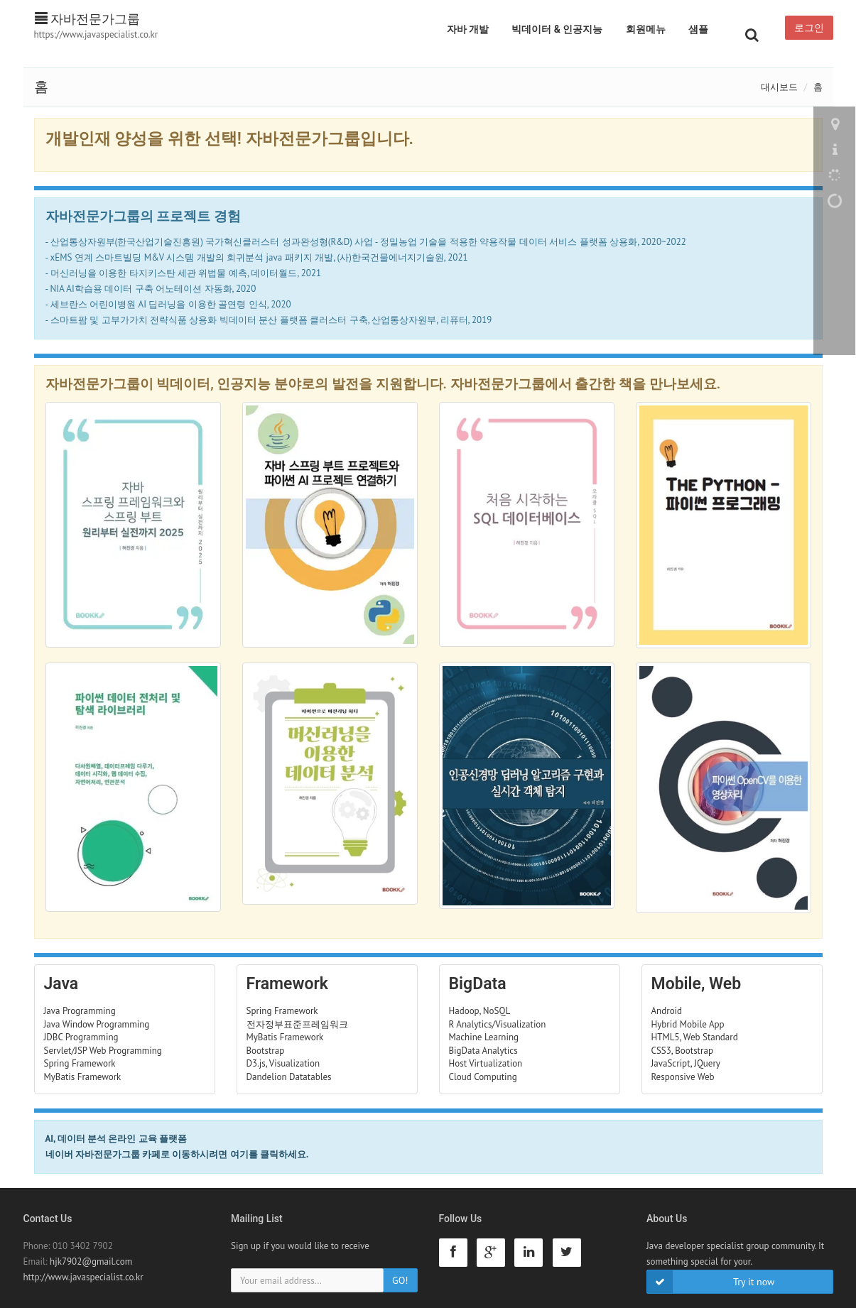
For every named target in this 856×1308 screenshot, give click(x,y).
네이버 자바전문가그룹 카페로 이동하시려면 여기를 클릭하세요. (177, 1154)
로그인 (809, 27)
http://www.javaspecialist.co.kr (83, 1277)
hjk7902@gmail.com (91, 1261)
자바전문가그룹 (88, 19)
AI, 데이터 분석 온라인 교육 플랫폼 (116, 1139)
